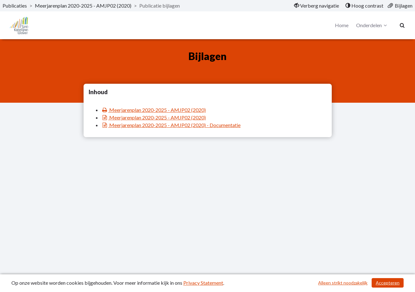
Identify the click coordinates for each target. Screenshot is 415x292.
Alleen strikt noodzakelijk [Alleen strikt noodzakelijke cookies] (343, 282)
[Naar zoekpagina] (402, 25)
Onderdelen (372, 25)
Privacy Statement (203, 283)
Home (342, 25)
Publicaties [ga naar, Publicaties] (15, 6)
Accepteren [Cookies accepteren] (387, 282)
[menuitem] (316, 6)
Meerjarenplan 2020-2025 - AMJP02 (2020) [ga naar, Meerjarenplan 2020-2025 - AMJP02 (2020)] (83, 6)
